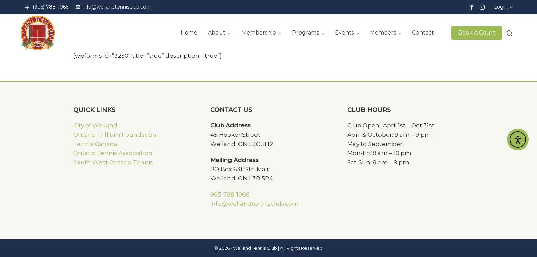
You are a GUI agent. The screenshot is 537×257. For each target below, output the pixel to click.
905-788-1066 (230, 194)
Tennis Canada (95, 143)
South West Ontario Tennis (113, 162)
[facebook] (472, 7)
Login (503, 7)
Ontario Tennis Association (112, 153)
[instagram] (483, 7)
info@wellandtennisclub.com (113, 7)
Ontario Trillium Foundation (115, 134)
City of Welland (95, 125)
